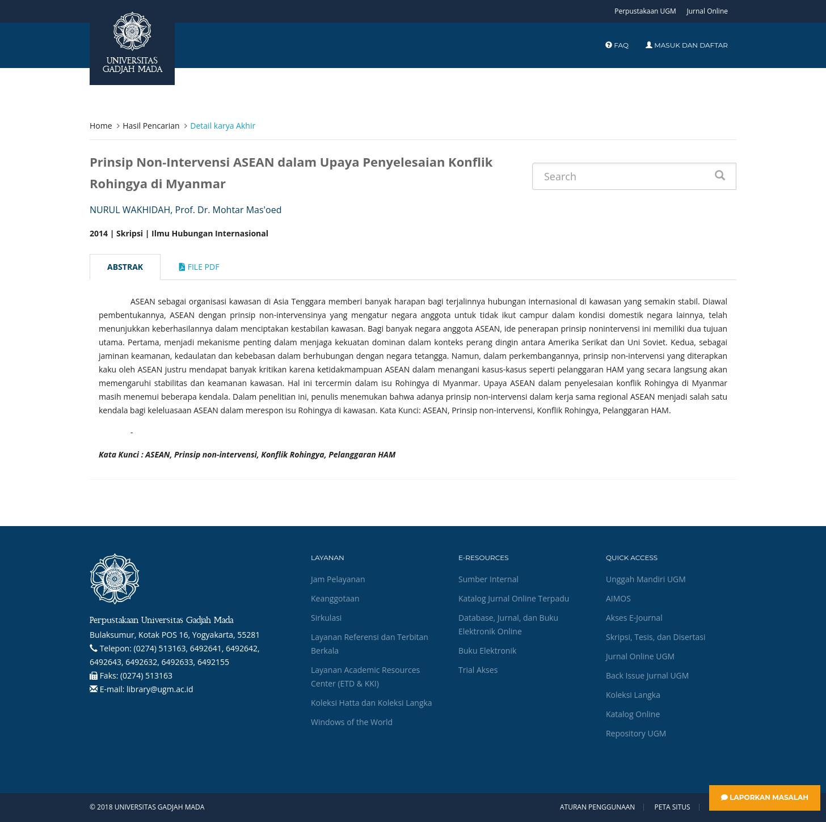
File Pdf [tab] (199, 266)
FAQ (617, 45)
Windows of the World (352, 722)
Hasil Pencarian (151, 125)
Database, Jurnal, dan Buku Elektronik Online (508, 624)
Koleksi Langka (633, 694)
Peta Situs (672, 807)
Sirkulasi (326, 617)
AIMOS (618, 598)
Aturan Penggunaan (597, 807)
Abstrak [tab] (125, 266)
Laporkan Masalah (764, 797)
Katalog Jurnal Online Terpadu (513, 598)
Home (101, 125)
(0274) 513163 (146, 675)
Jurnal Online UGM (640, 656)
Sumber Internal (488, 579)
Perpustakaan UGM (645, 11)
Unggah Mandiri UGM (646, 579)
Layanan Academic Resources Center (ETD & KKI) (365, 676)
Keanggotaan (335, 598)
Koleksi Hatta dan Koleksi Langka (371, 702)
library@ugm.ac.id (160, 689)
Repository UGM (636, 733)
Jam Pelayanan (338, 579)
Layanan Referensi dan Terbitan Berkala (369, 644)
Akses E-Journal (634, 617)
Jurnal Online (707, 11)
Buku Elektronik (487, 650)
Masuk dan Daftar (687, 45)
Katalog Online (633, 714)
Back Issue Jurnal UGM (647, 675)
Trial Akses (478, 669)
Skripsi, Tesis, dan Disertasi (656, 637)
